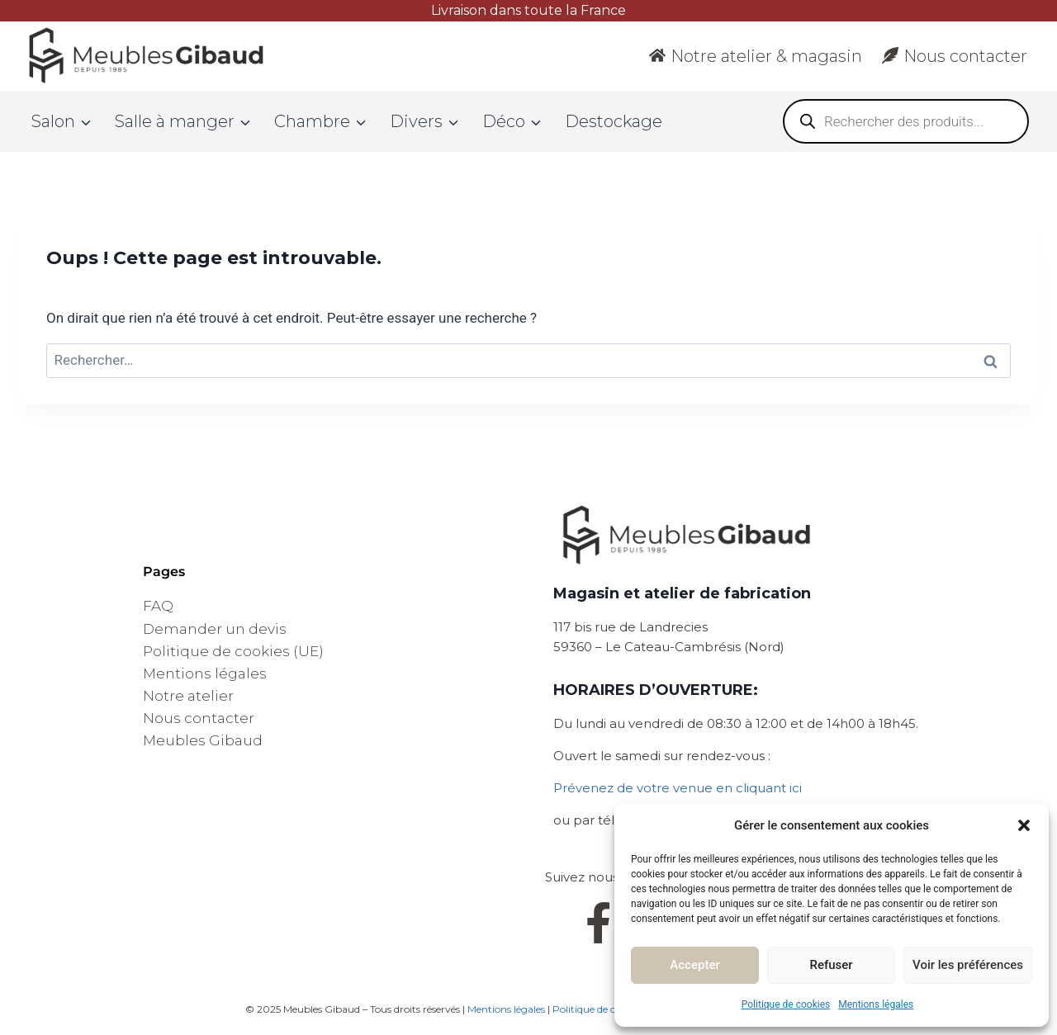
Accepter (694, 964)
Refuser (830, 964)
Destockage (613, 121)
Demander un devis (215, 629)
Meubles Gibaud (203, 740)
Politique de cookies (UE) (233, 651)
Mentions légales (875, 1004)
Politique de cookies (786, 1004)
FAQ (158, 606)
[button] (1024, 825)
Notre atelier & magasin (755, 56)
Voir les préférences (967, 964)
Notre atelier (188, 696)
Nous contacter (954, 56)
